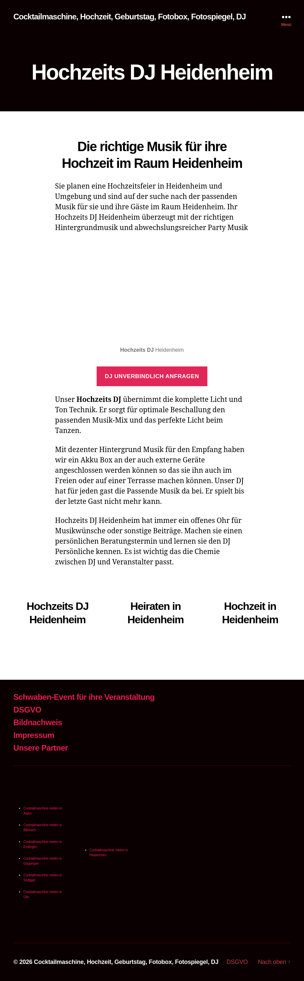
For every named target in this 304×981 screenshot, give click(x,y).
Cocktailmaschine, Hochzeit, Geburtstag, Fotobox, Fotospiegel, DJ (129, 17)
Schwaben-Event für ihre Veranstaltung (84, 696)
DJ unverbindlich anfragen (152, 376)
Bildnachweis (37, 722)
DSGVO (27, 709)
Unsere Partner (40, 747)
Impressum (33, 735)
